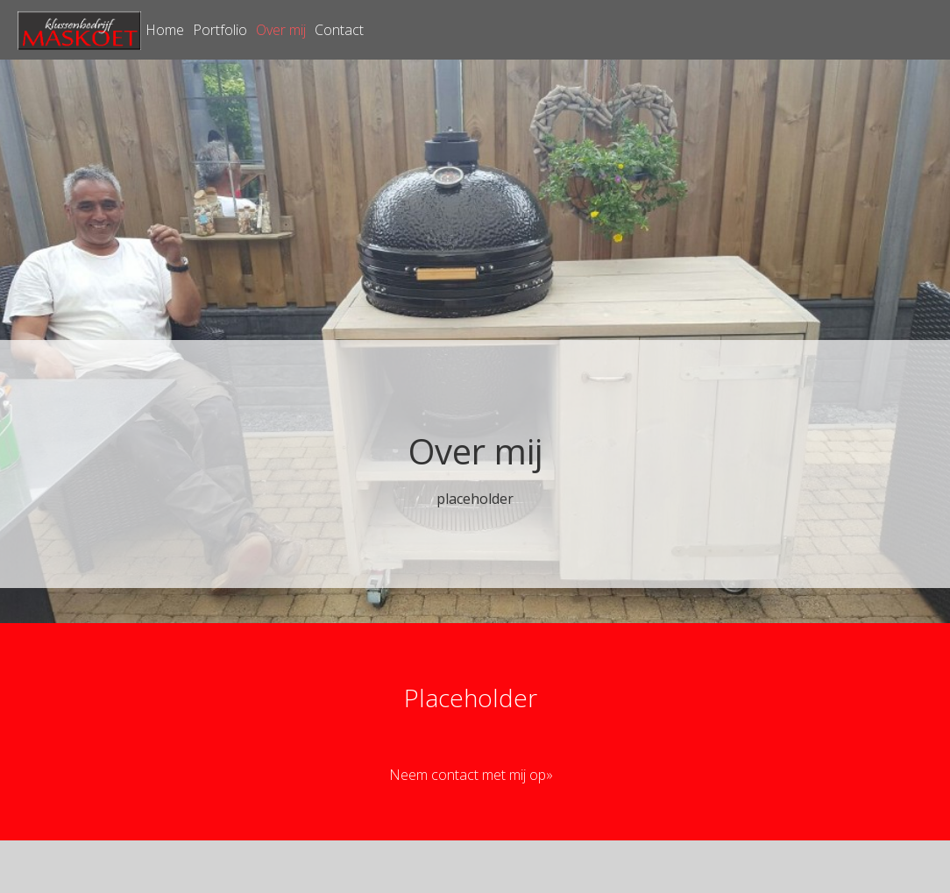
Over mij (281, 29)
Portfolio (220, 29)
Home (164, 29)
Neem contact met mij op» (471, 774)
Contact (339, 29)
